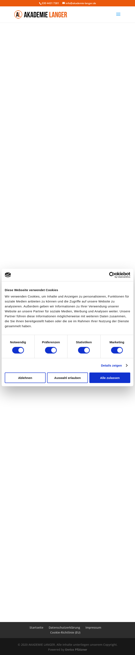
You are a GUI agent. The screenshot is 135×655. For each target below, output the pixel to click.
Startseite (36, 627)
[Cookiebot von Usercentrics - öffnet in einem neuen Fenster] (112, 275)
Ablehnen (25, 378)
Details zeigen (111, 365)
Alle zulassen (110, 378)
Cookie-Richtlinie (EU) (65, 632)
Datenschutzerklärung (64, 627)
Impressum (93, 627)
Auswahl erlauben (67, 378)
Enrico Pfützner (76, 649)
